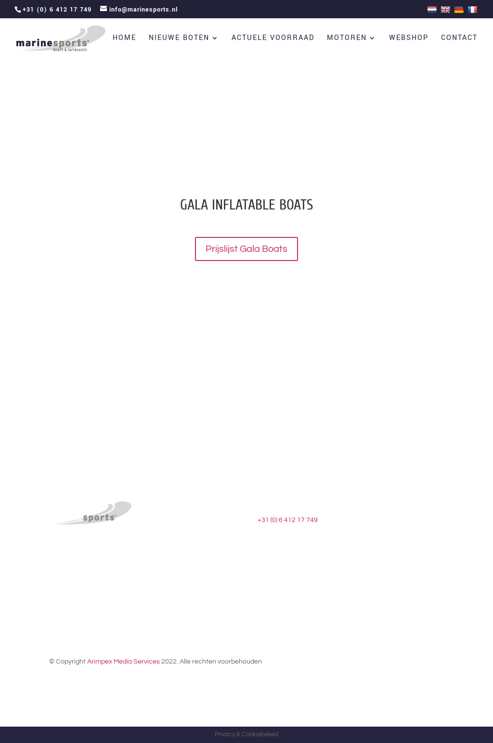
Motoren (347, 39)
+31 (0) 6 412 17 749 (288, 520)
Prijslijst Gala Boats (246, 249)
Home (124, 39)
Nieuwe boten (179, 39)
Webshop (408, 39)
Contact (459, 39)
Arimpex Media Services (123, 661)
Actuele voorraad (273, 39)
